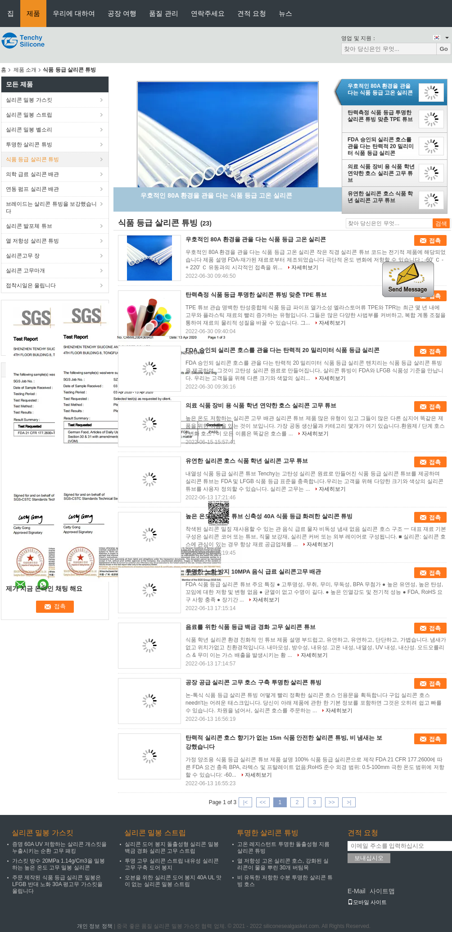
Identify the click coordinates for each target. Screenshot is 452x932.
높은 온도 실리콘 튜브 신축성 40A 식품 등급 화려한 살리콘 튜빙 (269, 516)
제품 (33, 13)
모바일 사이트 (367, 902)
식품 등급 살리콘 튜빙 (32, 159)
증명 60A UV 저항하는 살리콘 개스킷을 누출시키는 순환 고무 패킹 (59, 847)
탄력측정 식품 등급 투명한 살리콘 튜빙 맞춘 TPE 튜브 (380, 115)
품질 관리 (163, 13)
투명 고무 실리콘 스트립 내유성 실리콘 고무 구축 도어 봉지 (172, 864)
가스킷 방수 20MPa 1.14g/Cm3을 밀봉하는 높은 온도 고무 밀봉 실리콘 (58, 864)
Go (443, 48)
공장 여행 (122, 13)
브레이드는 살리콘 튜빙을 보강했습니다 (51, 207)
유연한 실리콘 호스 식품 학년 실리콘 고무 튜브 (380, 197)
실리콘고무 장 (23, 256)
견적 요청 (251, 13)
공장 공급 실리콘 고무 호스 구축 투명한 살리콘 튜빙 (253, 682)
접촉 (435, 240)
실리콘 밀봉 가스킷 (29, 100)
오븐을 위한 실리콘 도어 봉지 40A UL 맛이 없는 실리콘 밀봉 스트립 (173, 880)
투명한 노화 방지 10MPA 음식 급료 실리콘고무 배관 (253, 571)
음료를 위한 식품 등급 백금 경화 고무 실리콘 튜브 (250, 627)
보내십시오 (369, 858)
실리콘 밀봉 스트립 (29, 115)
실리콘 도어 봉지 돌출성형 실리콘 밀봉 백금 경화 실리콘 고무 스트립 (172, 847)
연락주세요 (208, 13)
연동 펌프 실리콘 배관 (32, 189)
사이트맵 (382, 891)
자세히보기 (304, 267)
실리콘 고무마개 (25, 270)
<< (262, 802)
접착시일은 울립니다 (31, 285)
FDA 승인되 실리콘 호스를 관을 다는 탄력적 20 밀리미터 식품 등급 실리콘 (381, 146)
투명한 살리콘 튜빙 (29, 144)
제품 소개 (25, 70)
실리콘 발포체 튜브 (29, 226)
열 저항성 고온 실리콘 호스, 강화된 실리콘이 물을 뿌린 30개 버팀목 (283, 864)
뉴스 (285, 13)
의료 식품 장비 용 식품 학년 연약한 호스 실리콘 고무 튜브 (381, 173)
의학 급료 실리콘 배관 (32, 174)
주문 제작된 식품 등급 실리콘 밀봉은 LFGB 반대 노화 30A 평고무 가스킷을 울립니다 (57, 884)
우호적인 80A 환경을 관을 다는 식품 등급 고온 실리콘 (380, 89)
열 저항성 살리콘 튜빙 (32, 241)
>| (349, 802)
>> (332, 802)
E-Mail (357, 891)
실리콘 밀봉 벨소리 (29, 130)
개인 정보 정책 (95, 926)
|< (245, 802)
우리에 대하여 (74, 13)
